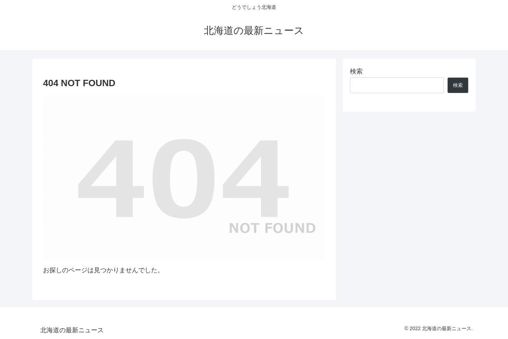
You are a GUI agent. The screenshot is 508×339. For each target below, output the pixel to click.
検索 (356, 71)
